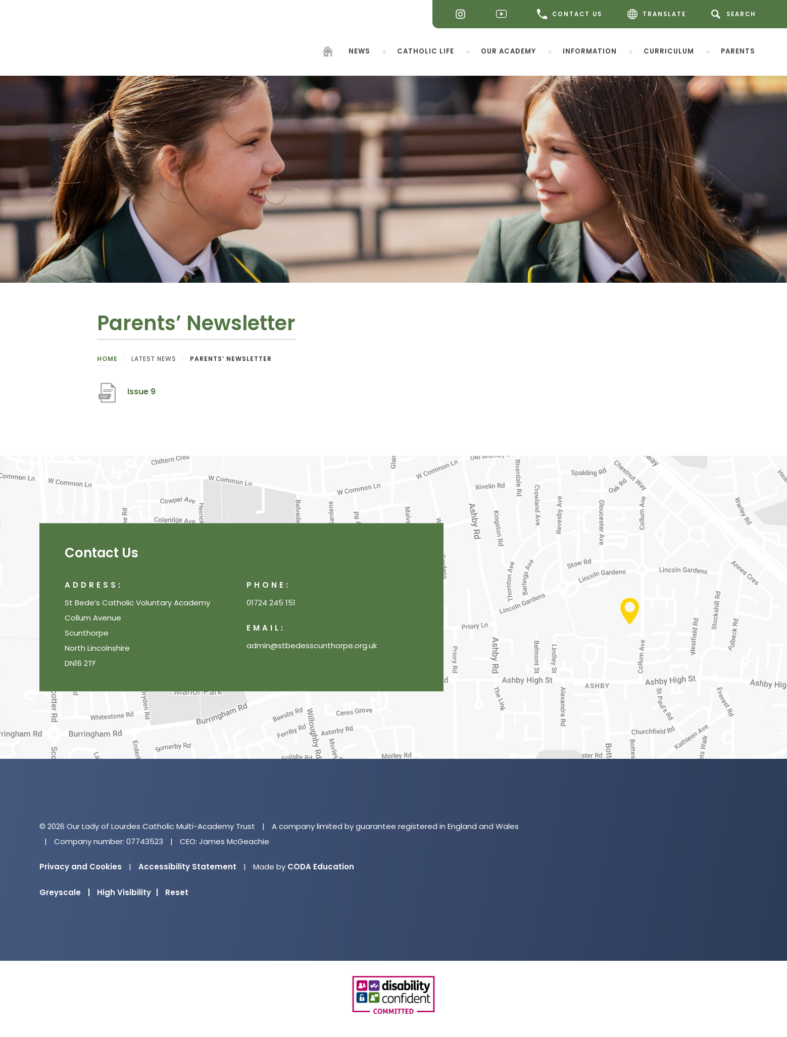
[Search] (735, 14)
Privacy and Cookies (80, 866)
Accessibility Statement (187, 866)
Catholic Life (425, 51)
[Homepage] (327, 52)
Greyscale (64, 892)
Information (590, 51)
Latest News (153, 358)
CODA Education (320, 866)
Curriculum (669, 51)
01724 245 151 (271, 603)
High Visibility (127, 892)
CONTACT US (569, 14)
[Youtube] (503, 14)
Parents (738, 51)
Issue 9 (141, 391)
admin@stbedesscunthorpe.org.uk (312, 646)
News (359, 51)
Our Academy (508, 51)
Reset (176, 892)
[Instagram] (462, 14)
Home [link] (107, 358)
